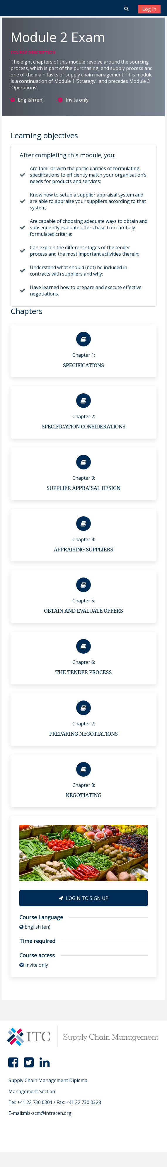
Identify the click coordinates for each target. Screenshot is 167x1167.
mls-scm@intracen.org (47, 1113)
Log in (149, 9)
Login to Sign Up (83, 898)
